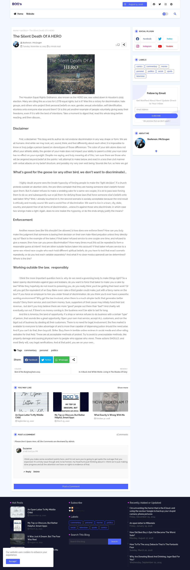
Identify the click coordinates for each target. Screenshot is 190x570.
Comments (77, 511)
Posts (75, 508)
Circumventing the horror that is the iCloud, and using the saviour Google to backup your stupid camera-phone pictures (152, 511)
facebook (147, 39)
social (160, 71)
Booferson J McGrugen (158, 139)
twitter (169, 39)
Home (20, 14)
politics (24, 30)
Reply (28, 472)
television (140, 76)
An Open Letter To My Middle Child (29, 416)
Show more (123, 388)
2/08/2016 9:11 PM (30, 451)
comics (139, 66)
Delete (36, 472)
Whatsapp (63, 360)
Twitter (48, 360)
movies (164, 66)
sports (169, 71)
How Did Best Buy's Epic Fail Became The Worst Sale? (152, 533)
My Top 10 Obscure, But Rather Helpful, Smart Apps (70, 416)
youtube (169, 46)
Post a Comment (71, 486)
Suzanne (27, 448)
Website (30, 14)
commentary (30, 350)
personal (44, 350)
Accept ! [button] (13, 561)
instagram (147, 46)
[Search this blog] (88, 542)
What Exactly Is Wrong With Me (109, 415)
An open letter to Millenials (142, 523)
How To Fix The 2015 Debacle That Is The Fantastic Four (154, 546)
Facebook (32, 360)
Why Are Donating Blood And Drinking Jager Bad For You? (155, 558)
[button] (175, 14)
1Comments (122, 434)
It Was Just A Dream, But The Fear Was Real (44, 538)
